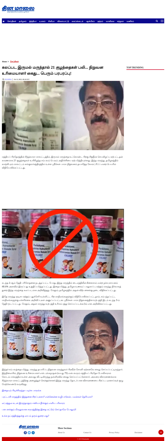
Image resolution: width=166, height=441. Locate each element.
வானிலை (110, 21)
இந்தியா (33, 21)
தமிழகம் (22, 21)
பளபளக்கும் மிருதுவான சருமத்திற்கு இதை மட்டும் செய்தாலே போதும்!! (39, 409)
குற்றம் (100, 21)
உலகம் (42, 21)
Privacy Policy (114, 433)
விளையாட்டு (63, 21)
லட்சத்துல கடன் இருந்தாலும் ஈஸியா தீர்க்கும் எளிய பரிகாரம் (33, 403)
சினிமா (51, 21)
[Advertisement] (78, 41)
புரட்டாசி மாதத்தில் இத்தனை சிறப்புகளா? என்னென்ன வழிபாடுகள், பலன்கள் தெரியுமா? (47, 396)
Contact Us (87, 433)
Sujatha (8, 79)
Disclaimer (138, 433)
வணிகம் (130, 21)
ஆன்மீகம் (90, 21)
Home (4, 62)
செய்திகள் (11, 21)
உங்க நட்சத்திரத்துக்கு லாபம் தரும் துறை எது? (25, 415)
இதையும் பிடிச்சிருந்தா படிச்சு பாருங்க (21, 390)
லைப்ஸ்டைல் (77, 21)
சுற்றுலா (120, 21)
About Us (61, 433)
